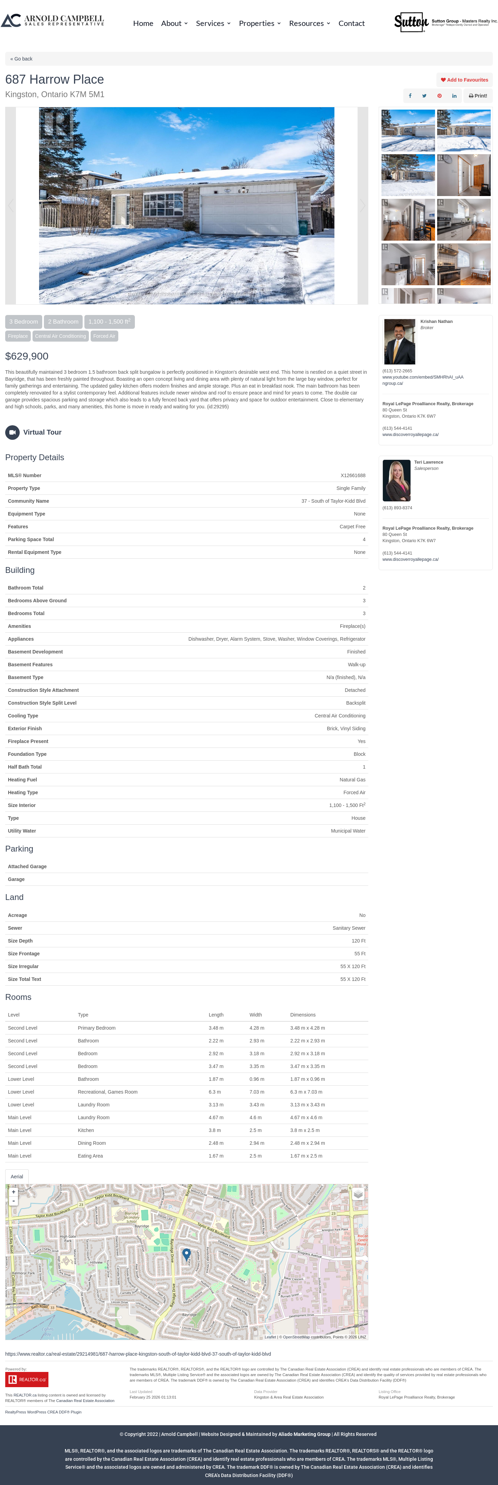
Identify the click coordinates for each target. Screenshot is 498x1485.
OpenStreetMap (296, 1337)
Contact (352, 24)
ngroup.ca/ (392, 383)
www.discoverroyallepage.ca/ (410, 434)
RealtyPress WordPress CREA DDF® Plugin (43, 1412)
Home (143, 24)
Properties (257, 24)
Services (210, 24)
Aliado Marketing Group (304, 1434)
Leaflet (270, 1337)
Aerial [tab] (17, 1176)
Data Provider (265, 1392)
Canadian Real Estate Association (85, 1401)
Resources (306, 24)
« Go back (21, 59)
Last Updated (141, 1392)
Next (363, 205)
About (171, 24)
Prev (11, 205)
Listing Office (389, 1392)
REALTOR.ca (25, 1395)
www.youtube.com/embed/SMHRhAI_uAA (423, 377)
